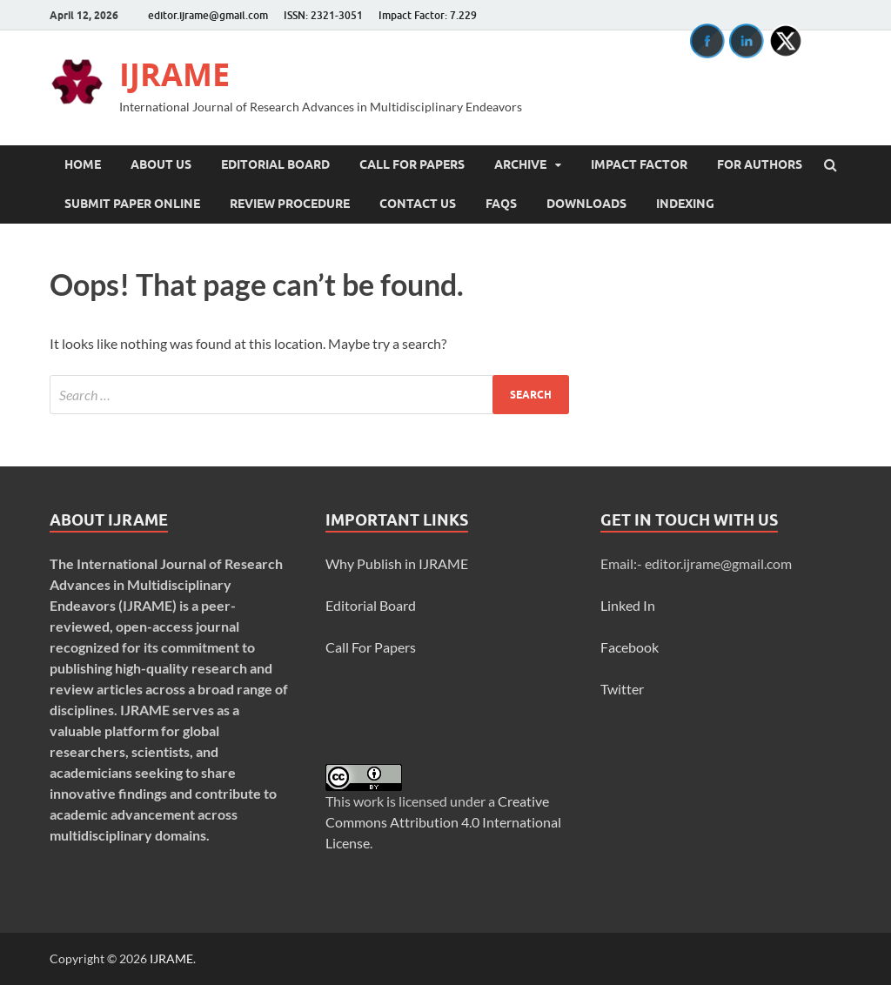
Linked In (627, 605)
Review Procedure (290, 204)
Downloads (586, 204)
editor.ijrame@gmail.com (208, 15)
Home (82, 164)
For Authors (759, 164)
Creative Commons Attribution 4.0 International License (443, 822)
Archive (520, 164)
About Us (161, 164)
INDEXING (685, 204)
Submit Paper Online (132, 204)
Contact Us (417, 204)
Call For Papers (412, 164)
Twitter (622, 688)
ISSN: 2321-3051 (323, 15)
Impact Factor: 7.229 (428, 15)
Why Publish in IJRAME (396, 563)
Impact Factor (639, 164)
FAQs (501, 204)
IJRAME (174, 74)
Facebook (629, 647)
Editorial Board (275, 164)
